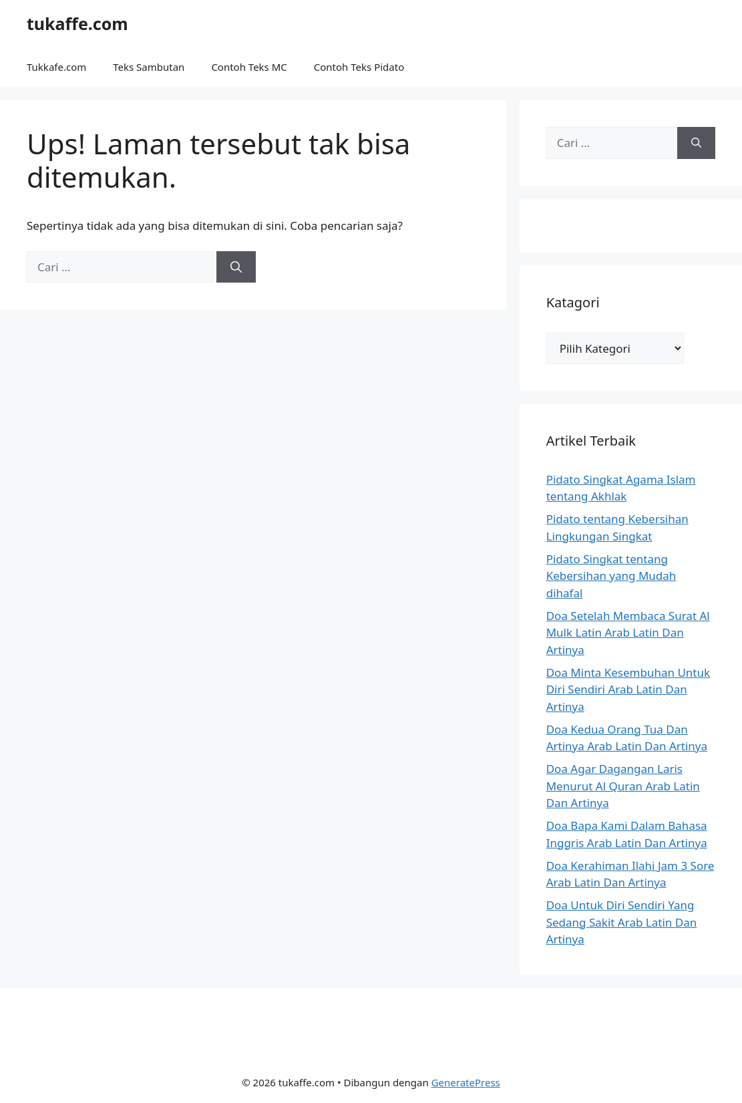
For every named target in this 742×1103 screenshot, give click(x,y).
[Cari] (236, 267)
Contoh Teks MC (249, 66)
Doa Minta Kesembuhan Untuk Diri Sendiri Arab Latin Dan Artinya (628, 689)
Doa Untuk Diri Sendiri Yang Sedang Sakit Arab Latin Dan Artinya (621, 922)
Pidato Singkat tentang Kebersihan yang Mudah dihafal (611, 576)
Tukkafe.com (56, 66)
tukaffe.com (77, 23)
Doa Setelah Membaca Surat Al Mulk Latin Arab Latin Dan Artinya (628, 632)
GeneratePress (465, 1082)
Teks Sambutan (148, 66)
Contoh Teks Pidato (359, 66)
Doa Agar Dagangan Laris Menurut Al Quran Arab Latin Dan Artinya (623, 785)
